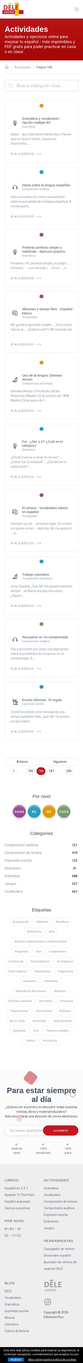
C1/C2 (64, 811)
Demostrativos (40, 961)
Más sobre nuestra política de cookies (52, 1359)
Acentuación (21, 921)
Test (36, 1030)
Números (60, 991)
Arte (51, 931)
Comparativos (57, 951)
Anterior (22, 761)
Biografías (21, 951)
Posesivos (66, 1001)
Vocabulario (52, 1195)
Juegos (49, 1228)
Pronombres (44, 1011)
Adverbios (62, 921)
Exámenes (51, 1221)
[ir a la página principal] (13, 9)
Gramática (51, 1188)
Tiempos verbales (57, 1030)
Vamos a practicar (17, 1208)
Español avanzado (17, 1201)
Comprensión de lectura (60, 1201)
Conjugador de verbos (59, 1249)
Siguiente (60, 761)
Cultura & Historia (17, 1331)
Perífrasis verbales (20, 1001)
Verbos (30, 1040)
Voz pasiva (50, 1040)
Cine (38, 951)
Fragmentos (65, 971)
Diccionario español (57, 1255)
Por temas (45, 1001)
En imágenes (65, 961)
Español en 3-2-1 (16, 1188)
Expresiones (42, 971)
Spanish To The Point (19, 1195)
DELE (8, 1291)
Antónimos (34, 931)
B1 (34, 811)
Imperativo (30, 981)
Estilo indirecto (17, 971)
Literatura (11, 1324)
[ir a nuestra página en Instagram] (48, 1302)
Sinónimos (39, 1021)
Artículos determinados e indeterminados (41, 941)
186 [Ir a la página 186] (41, 771)
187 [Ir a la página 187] (51, 771)
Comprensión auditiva (59, 1208)
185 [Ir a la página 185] (30, 771)
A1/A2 (19, 811)
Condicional (15, 961)
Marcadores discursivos (31, 991)
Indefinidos (51, 981)
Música (10, 1317)
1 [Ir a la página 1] (14, 771)
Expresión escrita (56, 1215)
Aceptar (16, 1359)
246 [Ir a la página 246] (68, 771)
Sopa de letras (63, 1021)
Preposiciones (19, 1011)
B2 (49, 811)
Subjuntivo (19, 1030)
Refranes (65, 1011)
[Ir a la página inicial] (8, 67)
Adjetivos (42, 921)
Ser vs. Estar (17, 1021)
